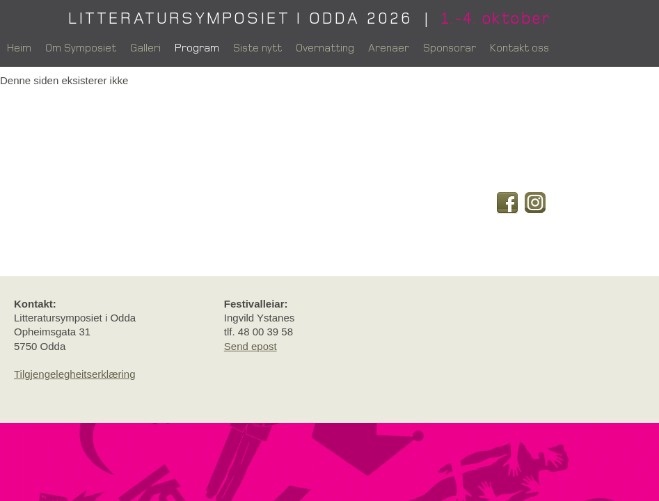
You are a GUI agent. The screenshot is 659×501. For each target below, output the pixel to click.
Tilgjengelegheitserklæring (75, 374)
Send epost (250, 346)
